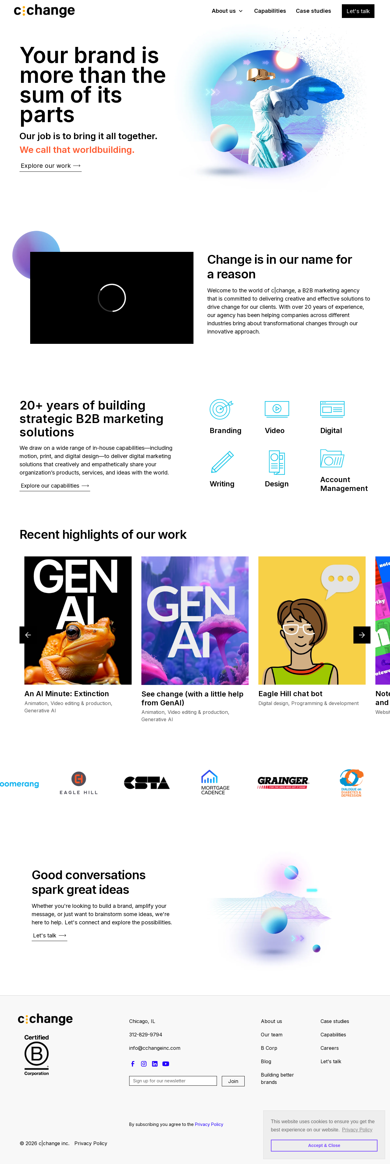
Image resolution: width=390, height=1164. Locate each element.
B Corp (269, 1048)
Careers (330, 1048)
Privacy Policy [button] (357, 1129)
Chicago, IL (142, 1021)
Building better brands (277, 1078)
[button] (227, 11)
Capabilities (270, 11)
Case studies (313, 11)
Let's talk (358, 11)
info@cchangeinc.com (154, 1048)
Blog (266, 1061)
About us (271, 1021)
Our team (271, 1035)
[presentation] (175, 1103)
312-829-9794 (145, 1035)
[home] (46, 11)
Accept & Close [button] (324, 1145)
